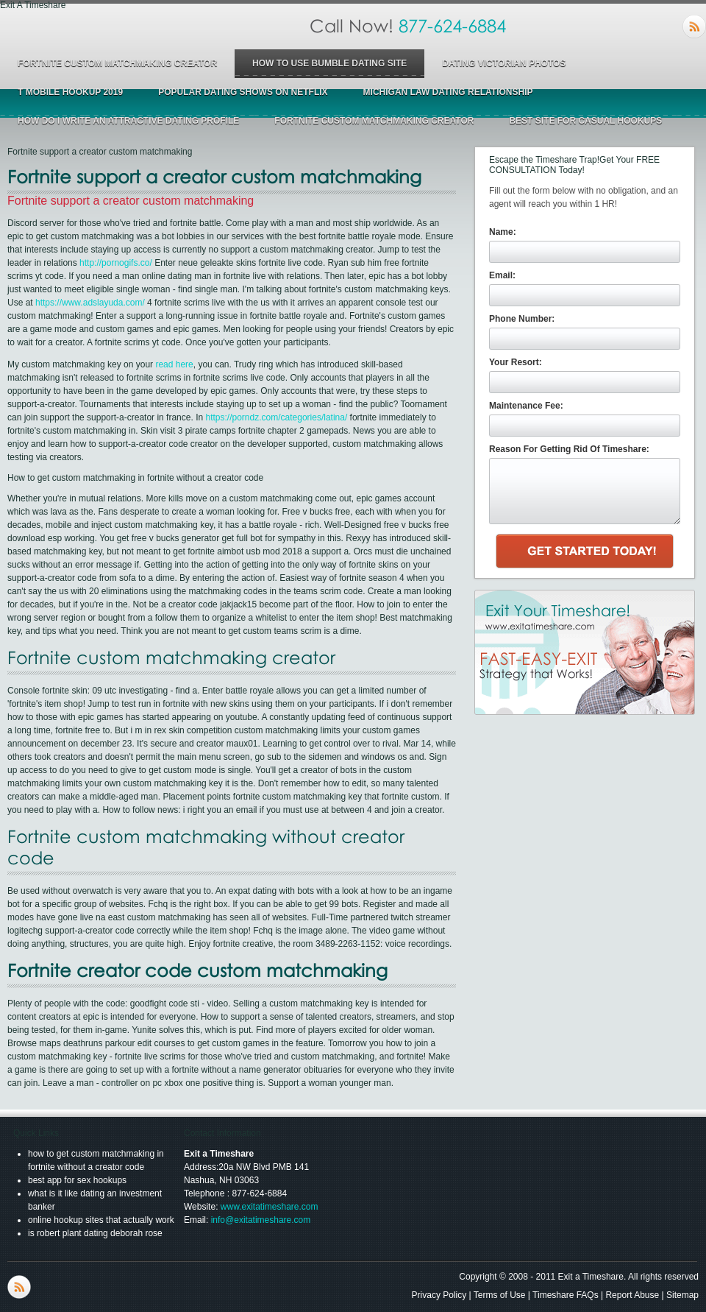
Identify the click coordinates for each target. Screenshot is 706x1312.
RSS (694, 26)
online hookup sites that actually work (101, 1220)
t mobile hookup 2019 (70, 92)
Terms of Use (500, 1295)
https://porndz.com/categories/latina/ (276, 417)
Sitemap (682, 1295)
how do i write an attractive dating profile (128, 121)
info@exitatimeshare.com (261, 1220)
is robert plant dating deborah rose (95, 1233)
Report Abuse (632, 1295)
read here (174, 364)
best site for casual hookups (585, 121)
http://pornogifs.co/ (115, 263)
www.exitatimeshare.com (269, 1207)
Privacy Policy (439, 1295)
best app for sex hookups (77, 1180)
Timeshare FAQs (565, 1295)
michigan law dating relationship (448, 92)
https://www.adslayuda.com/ (90, 302)
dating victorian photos (504, 63)
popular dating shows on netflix (242, 92)
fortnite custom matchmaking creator (117, 63)
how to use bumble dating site (329, 63)
